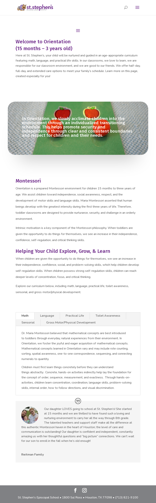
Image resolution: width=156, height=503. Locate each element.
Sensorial (28, 322)
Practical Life (75, 316)
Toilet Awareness (108, 316)
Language (47, 316)
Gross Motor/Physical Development (71, 322)
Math (25, 316)
